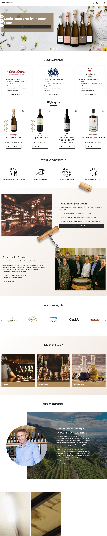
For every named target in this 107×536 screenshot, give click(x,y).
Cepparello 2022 (40, 137)
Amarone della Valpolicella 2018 (66, 138)
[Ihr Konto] (100, 3)
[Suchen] (93, 3)
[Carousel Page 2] (53, 49)
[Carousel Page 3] (56, 49)
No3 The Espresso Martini (93, 137)
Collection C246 (13, 137)
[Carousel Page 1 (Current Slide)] (51, 49)
